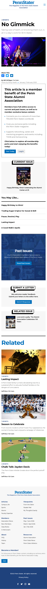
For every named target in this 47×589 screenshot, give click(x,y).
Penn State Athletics (30, 543)
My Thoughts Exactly (30, 510)
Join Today (10, 151)
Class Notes (5, 527)
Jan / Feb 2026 (28, 527)
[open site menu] (45, 5)
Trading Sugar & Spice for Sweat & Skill (18, 211)
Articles (4, 502)
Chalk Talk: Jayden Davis (15, 467)
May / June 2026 (29, 521)
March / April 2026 (29, 524)
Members (5, 518)
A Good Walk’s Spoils (10, 228)
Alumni (3, 510)
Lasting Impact (8, 222)
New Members (6, 524)
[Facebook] (18, 584)
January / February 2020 (28, 82)
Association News (7, 521)
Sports (5, 20)
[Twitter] (22, 584)
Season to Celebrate (12, 424)
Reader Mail (27, 507)
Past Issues (28, 518)
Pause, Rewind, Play (10, 217)
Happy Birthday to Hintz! (12, 205)
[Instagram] (25, 584)
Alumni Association (30, 537)
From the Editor (29, 504)
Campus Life (5, 504)
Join (4, 561)
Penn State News (29, 540)
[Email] (29, 584)
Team (3, 543)
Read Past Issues (23, 263)
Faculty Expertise (7, 513)
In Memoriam (5, 530)
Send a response (23, 302)
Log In (21, 151)
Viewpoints (28, 502)
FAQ (2, 537)
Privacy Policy (23, 577)
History (3, 540)
